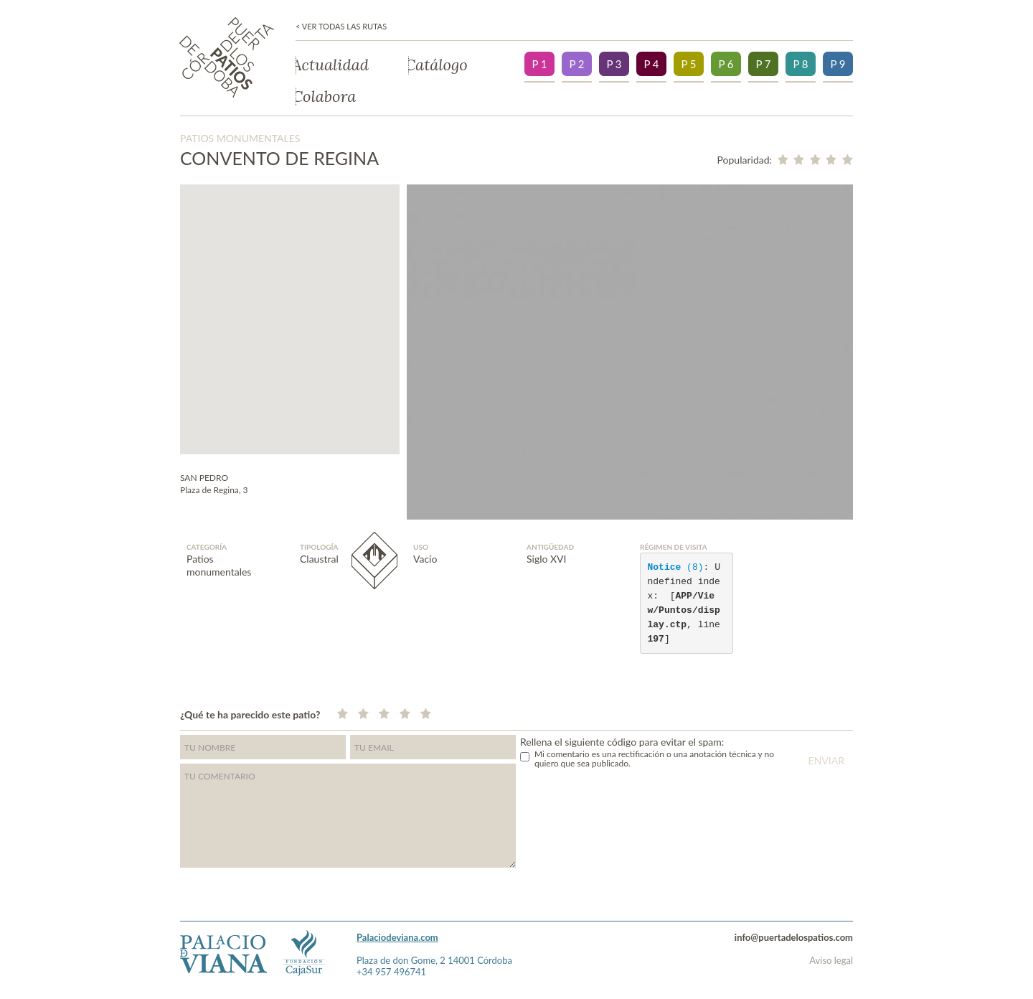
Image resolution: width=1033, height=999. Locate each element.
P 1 (539, 63)
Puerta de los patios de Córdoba (226, 57)
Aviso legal (831, 960)
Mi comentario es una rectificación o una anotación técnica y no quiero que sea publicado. (654, 758)
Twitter (821, 713)
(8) (676, 567)
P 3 (613, 63)
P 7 (762, 63)
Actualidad (332, 65)
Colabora (326, 97)
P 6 (725, 63)
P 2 (576, 63)
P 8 (800, 63)
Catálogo (438, 65)
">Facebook (849, 713)
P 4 (651, 63)
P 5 (688, 63)
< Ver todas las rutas (341, 26)
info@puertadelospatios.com (794, 937)
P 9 (837, 63)
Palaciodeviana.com (397, 937)
